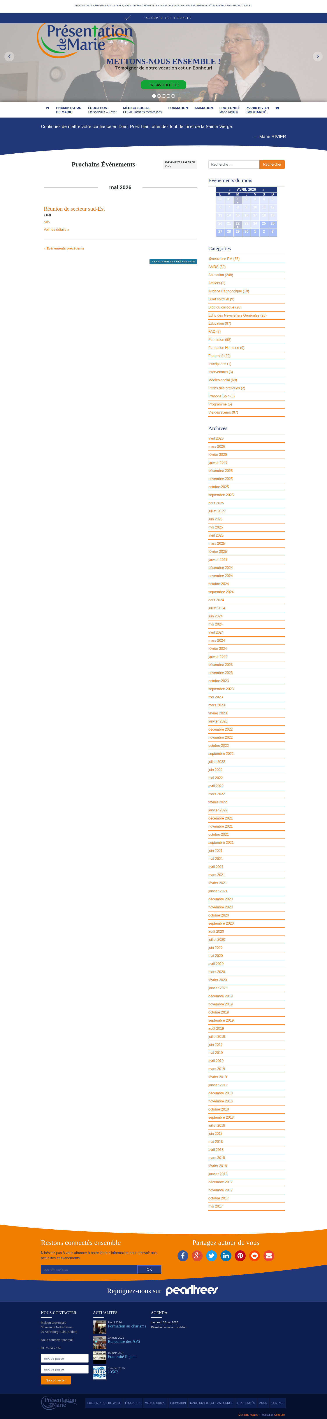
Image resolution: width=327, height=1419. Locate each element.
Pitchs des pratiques (224, 388)
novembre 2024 (220, 576)
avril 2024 (215, 632)
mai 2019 (215, 1053)
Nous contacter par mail (103, 4)
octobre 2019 (218, 1012)
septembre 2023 (221, 689)
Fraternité (215, 356)
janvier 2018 (217, 1174)
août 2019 (216, 1028)
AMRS (213, 267)
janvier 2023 (217, 721)
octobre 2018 (218, 1109)
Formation (216, 339)
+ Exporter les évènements (173, 261)
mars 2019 (216, 1069)
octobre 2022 (218, 745)
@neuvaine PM (220, 259)
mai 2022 (215, 778)
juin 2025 (215, 519)
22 (238, 223)
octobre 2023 (218, 681)
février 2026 (217, 454)
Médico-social (219, 380)
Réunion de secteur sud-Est (74, 209)
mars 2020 (216, 972)
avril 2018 (215, 1150)
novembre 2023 (220, 673)
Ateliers (214, 283)
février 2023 (217, 713)
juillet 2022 (216, 762)
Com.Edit (279, 1414)
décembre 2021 (220, 818)
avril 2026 (215, 438)
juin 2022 (215, 770)
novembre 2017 (220, 1190)
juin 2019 (215, 1044)
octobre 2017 (218, 1198)
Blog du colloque (221, 307)
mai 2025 (215, 527)
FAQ (211, 331)
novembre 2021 (220, 826)
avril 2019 (215, 1061)
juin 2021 (215, 850)
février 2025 (217, 551)
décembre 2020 (220, 899)
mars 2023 (216, 705)
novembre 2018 (220, 1101)
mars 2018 (216, 1158)
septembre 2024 (221, 592)
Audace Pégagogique (225, 291)
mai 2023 (215, 697)
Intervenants (218, 372)
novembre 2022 (220, 737)
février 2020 (217, 980)
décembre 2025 (220, 471)
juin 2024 (215, 616)
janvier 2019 (217, 1085)
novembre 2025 (220, 479)
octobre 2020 (218, 915)
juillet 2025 (216, 511)
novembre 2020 (220, 907)
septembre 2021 (221, 842)
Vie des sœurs (219, 412)
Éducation (216, 323)
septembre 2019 (221, 1020)
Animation (216, 275)
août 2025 (216, 503)
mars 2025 (216, 543)
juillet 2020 (216, 939)
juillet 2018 (216, 1125)
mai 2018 (215, 1142)
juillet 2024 (216, 608)
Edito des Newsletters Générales (233, 315)
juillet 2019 (216, 1036)
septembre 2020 (221, 923)
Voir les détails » (56, 229)
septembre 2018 (221, 1117)
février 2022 (217, 802)
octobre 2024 (218, 584)
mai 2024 (215, 624)
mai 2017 (215, 1206)
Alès (46, 222)
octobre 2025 (218, 487)
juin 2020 (215, 947)
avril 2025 (215, 535)
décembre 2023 (220, 665)
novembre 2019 (220, 1004)
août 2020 (216, 931)
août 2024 (216, 600)
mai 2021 (215, 859)
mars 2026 (216, 446)
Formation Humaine (223, 348)
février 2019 (217, 1077)
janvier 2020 (217, 988)
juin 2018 (215, 1133)
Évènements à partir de (180, 162)
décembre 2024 (220, 568)
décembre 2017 (220, 1182)
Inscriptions (217, 364)
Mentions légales (248, 1414)
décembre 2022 (220, 729)
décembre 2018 (220, 1093)
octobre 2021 (218, 834)
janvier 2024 (217, 656)
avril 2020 (215, 964)
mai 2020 (215, 956)
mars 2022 (216, 794)
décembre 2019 (220, 996)
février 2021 (217, 883)
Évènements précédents (64, 248)
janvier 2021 (217, 891)
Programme (217, 404)
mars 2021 (216, 875)
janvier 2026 (217, 462)
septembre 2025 (221, 495)
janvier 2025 (217, 559)
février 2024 (217, 648)
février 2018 (217, 1166)
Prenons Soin (218, 396)
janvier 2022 (217, 810)
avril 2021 (215, 867)
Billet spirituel (218, 299)
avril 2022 (215, 786)
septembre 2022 (221, 753)
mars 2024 (216, 640)
